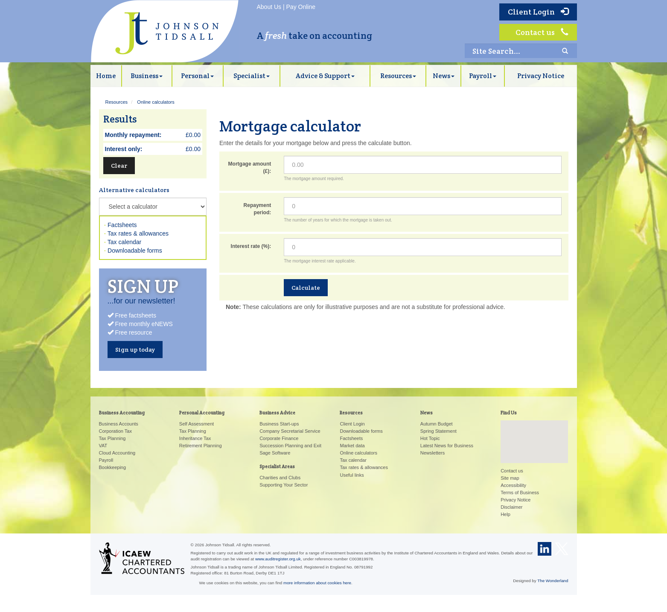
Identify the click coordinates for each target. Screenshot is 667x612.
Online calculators (155, 102)
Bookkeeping (112, 467)
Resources (398, 75)
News (443, 75)
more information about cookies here (317, 582)
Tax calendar (124, 242)
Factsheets (122, 224)
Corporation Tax (115, 431)
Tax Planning (112, 438)
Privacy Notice (540, 75)
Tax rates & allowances (138, 233)
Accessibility (513, 485)
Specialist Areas (277, 466)
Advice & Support (325, 75)
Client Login (538, 12)
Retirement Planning (200, 445)
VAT (103, 445)
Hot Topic (430, 438)
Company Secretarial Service (289, 431)
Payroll (482, 75)
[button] (534, 434)
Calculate (305, 287)
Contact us (542, 32)
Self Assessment (196, 423)
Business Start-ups (279, 423)
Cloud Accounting (117, 452)
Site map (510, 478)
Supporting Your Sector (283, 484)
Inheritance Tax (195, 438)
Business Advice (277, 413)
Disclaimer (511, 507)
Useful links (352, 475)
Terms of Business (520, 492)
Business (147, 75)
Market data (352, 445)
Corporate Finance (278, 438)
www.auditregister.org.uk (278, 559)
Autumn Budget (436, 423)
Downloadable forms (135, 250)
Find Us (509, 413)
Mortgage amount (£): (249, 167)
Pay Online (300, 6)
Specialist (251, 75)
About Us (269, 6)
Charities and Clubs (279, 477)
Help (505, 514)
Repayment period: (257, 209)
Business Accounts (118, 423)
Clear (119, 165)
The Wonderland (552, 580)
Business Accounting (122, 413)
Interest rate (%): (251, 246)
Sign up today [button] (135, 349)
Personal (197, 75)
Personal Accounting (201, 413)
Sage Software (274, 452)
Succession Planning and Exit (290, 445)
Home (106, 75)
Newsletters (432, 452)
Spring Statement (438, 431)
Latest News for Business (446, 445)
